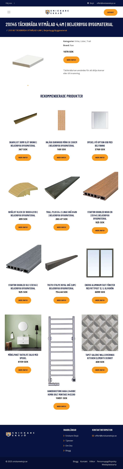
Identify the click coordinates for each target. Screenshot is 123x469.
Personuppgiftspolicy (106, 461)
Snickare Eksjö (71, 435)
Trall (89, 41)
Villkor (92, 461)
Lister (83, 41)
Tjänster (69, 440)
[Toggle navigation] (9, 12)
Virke (77, 41)
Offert (110, 12)
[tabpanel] (28, 61)
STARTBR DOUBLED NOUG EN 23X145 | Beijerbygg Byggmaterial (99, 215)
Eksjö (92, 3)
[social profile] (14, 3)
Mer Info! (71, 60)
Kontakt (83, 461)
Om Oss (68, 445)
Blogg (68, 450)
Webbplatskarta (109, 464)
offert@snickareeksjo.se (106, 3)
